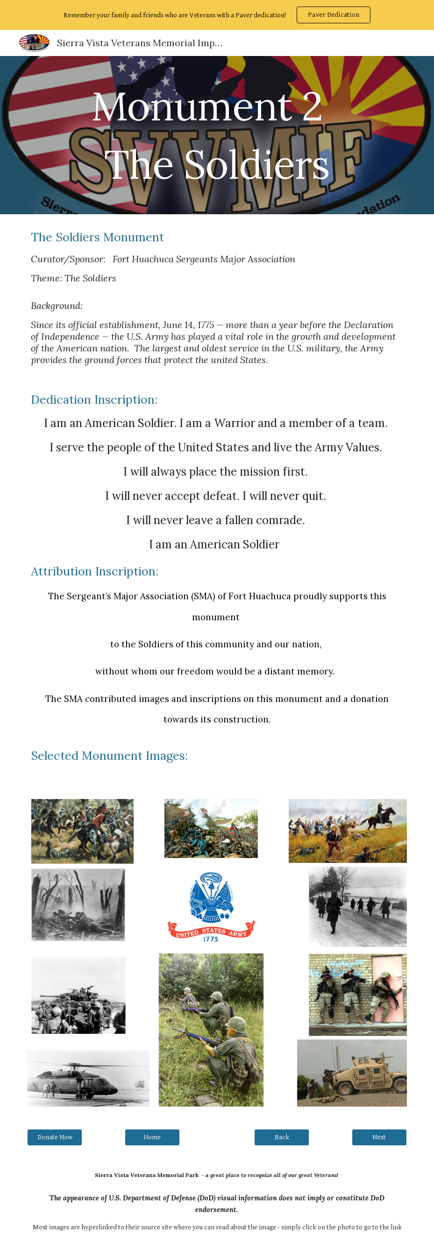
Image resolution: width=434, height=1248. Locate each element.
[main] (217, 135)
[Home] (152, 1137)
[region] (217, 15)
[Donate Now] (55, 1137)
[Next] (379, 1137)
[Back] (282, 1137)
